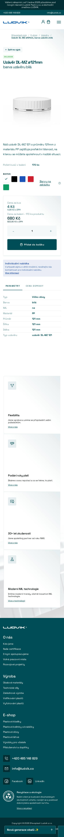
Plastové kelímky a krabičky (18, 726)
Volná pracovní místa (14, 659)
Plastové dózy (11, 731)
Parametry (13, 286)
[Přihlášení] (43, 22)
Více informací (12, 273)
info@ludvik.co (54, 12)
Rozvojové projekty (14, 664)
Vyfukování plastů (13, 703)
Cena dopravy (34, 286)
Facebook (17, 781)
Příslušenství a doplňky (16, 747)
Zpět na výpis (12, 49)
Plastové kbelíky (12, 721)
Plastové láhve (11, 737)
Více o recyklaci (24, 808)
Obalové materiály (13, 682)
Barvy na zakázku (45, 183)
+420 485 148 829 (11, 12)
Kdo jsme (8, 643)
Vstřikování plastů (13, 698)
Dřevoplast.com (19, 35)
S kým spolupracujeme (16, 654)
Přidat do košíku (32, 244)
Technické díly (11, 687)
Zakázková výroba (13, 692)
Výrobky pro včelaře (14, 742)
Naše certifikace (12, 648)
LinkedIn (39, 781)
